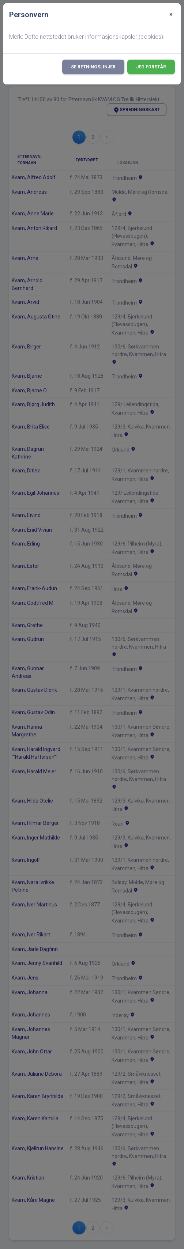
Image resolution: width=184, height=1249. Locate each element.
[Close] (171, 15)
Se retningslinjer (93, 66)
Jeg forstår (151, 66)
